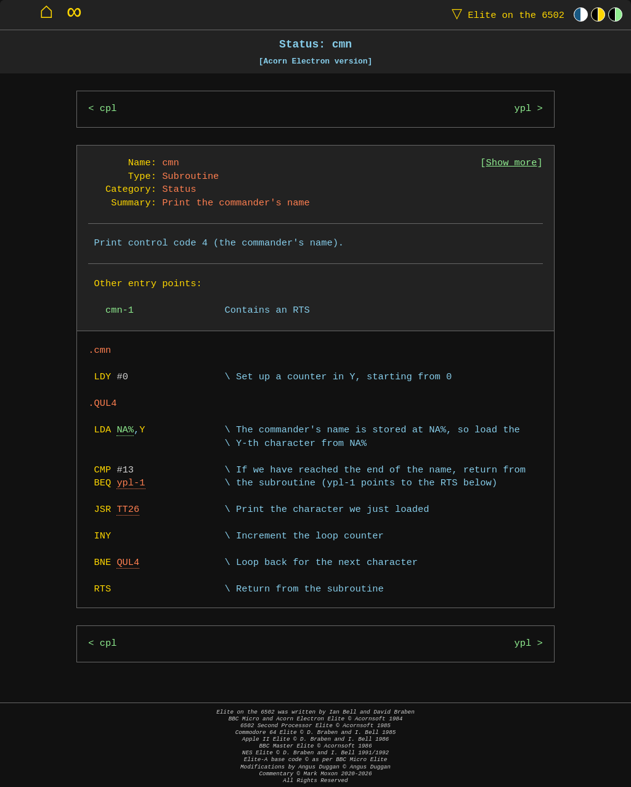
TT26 (127, 509)
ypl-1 (130, 483)
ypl (523, 108)
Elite (505, 14)
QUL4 (127, 562)
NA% (125, 430)
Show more (511, 163)
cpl (108, 108)
